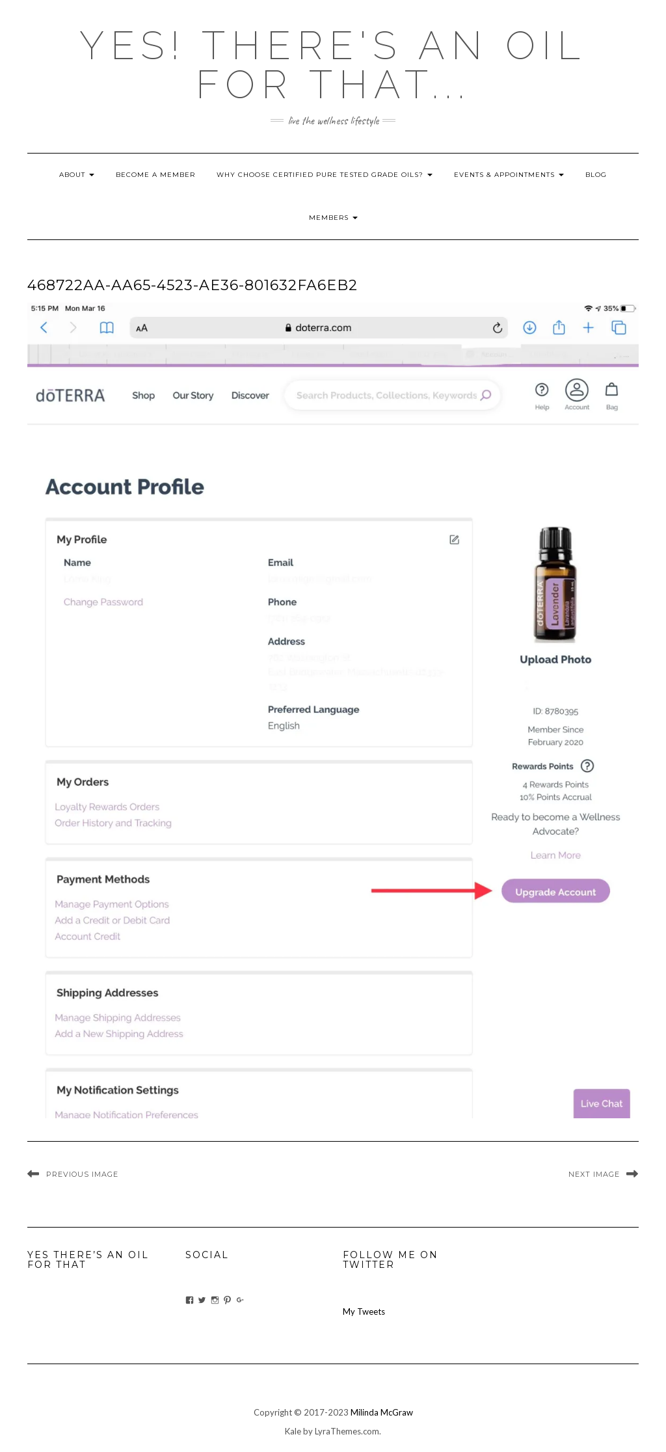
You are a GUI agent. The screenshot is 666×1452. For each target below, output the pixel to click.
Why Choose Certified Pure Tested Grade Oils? (325, 174)
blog (596, 174)
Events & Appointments (509, 174)
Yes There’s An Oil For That (88, 1259)
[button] (333, 710)
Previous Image (82, 1174)
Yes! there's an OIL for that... (333, 65)
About (76, 174)
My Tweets (364, 1311)
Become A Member (155, 174)
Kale (293, 1431)
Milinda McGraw (382, 1412)
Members (333, 217)
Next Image (594, 1174)
